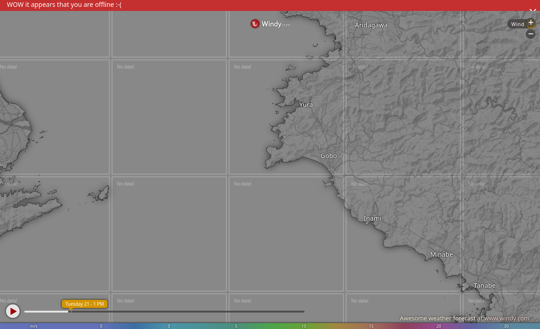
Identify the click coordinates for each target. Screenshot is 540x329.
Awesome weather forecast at (464, 318)
